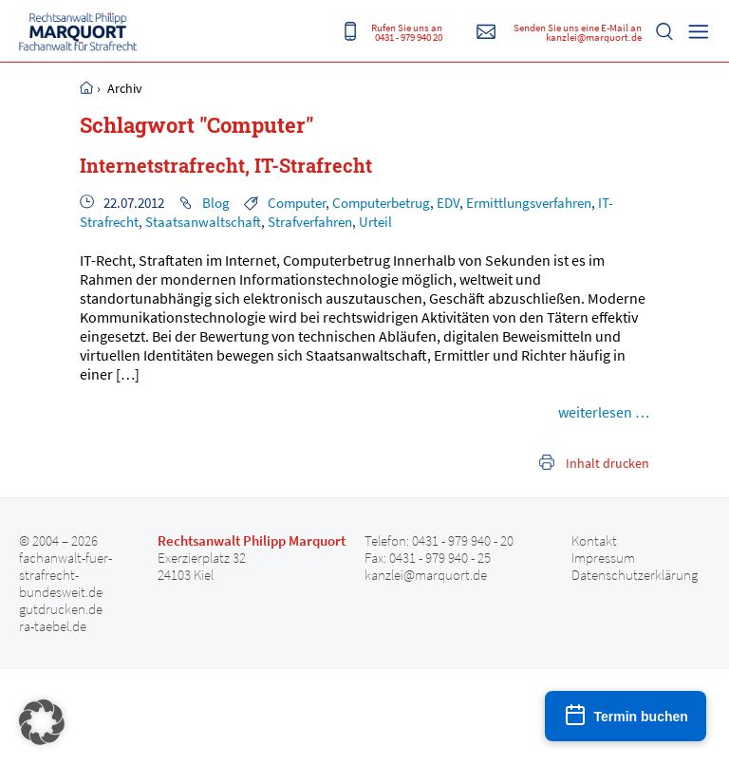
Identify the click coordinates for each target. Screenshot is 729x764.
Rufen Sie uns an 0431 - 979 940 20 (406, 32)
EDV (448, 203)
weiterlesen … (603, 411)
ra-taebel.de (52, 626)
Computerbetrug (381, 203)
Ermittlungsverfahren (528, 203)
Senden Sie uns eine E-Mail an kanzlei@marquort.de (578, 32)
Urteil (375, 222)
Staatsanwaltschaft (203, 222)
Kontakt (594, 541)
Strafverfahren (310, 222)
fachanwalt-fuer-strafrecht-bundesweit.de (65, 575)
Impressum (603, 558)
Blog (216, 203)
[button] (42, 722)
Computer (297, 203)
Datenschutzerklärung (634, 575)
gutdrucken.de (61, 609)
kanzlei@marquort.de (425, 575)
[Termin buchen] (625, 716)
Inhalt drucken (607, 463)
